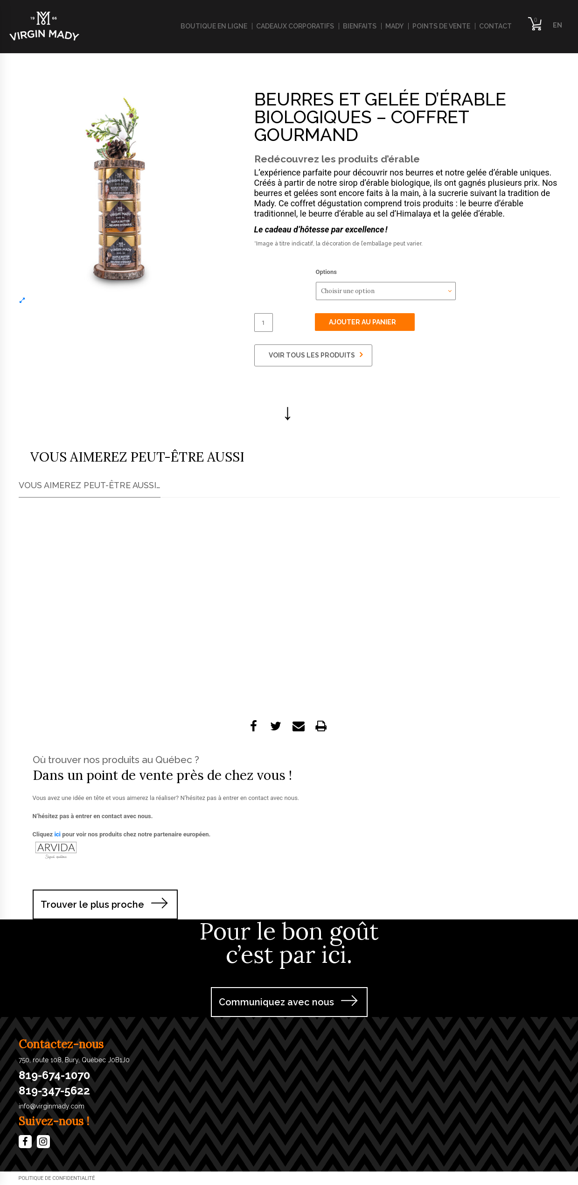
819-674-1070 (54, 1075)
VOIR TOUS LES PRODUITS (315, 355)
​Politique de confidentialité (57, 1178)
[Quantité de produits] (263, 322)
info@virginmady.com (51, 1106)
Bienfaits (359, 26)
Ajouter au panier (362, 322)
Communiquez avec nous (276, 1002)
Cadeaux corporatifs (295, 26)
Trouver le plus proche (92, 904)
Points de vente (441, 26)
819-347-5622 (54, 1091)
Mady (394, 26)
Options (326, 271)
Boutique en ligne (214, 26)
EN (557, 25)
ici (57, 834)
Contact (495, 26)
